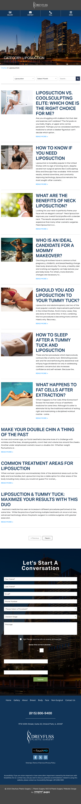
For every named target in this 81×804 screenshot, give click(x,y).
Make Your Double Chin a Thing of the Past (37, 432)
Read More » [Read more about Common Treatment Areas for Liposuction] (7, 483)
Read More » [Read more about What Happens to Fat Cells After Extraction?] (42, 418)
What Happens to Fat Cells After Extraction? (56, 390)
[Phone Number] (40, 601)
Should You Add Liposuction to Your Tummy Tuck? (57, 295)
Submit (40, 679)
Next (47, 538)
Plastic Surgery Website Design (63, 789)
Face (47, 700)
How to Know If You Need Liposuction (54, 153)
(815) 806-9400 (40, 713)
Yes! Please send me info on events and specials (42, 639)
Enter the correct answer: (40, 645)
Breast (33, 700)
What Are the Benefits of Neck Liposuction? (56, 201)
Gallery (17, 700)
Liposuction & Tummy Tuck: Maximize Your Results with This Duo (39, 499)
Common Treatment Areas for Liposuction (37, 466)
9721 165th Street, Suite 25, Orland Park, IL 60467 (40, 724)
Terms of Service (39, 763)
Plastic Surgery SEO (41, 789)
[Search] (78, 78)
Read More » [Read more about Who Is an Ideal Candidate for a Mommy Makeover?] (42, 278)
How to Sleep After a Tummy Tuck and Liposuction (53, 342)
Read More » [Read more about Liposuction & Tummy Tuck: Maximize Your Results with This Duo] (7, 522)
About (25, 700)
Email (40, 657)
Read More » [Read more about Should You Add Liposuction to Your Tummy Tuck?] (42, 323)
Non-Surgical (57, 700)
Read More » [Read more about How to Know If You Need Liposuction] (42, 184)
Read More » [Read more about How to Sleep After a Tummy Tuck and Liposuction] (42, 373)
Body (40, 700)
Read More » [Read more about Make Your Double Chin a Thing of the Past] (7, 452)
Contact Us (70, 700)
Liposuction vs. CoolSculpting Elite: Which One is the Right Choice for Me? (57, 103)
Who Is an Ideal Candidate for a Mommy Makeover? (55, 248)
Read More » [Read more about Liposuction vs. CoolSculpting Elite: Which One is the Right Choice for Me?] (42, 136)
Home (4, 67)
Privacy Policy (50, 763)
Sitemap (29, 763)
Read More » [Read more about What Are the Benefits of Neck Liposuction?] (42, 229)
